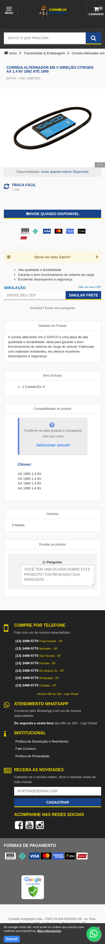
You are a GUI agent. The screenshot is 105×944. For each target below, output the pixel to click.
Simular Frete (83, 295)
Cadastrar (57, 802)
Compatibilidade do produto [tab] (53, 409)
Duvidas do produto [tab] (52, 544)
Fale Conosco (25, 749)
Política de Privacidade (32, 756)
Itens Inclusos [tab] (52, 375)
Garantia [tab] (52, 514)
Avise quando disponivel (53, 214)
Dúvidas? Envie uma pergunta (52, 308)
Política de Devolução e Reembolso (41, 741)
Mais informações (49, 930)
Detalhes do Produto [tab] (52, 326)
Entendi (12, 939)
